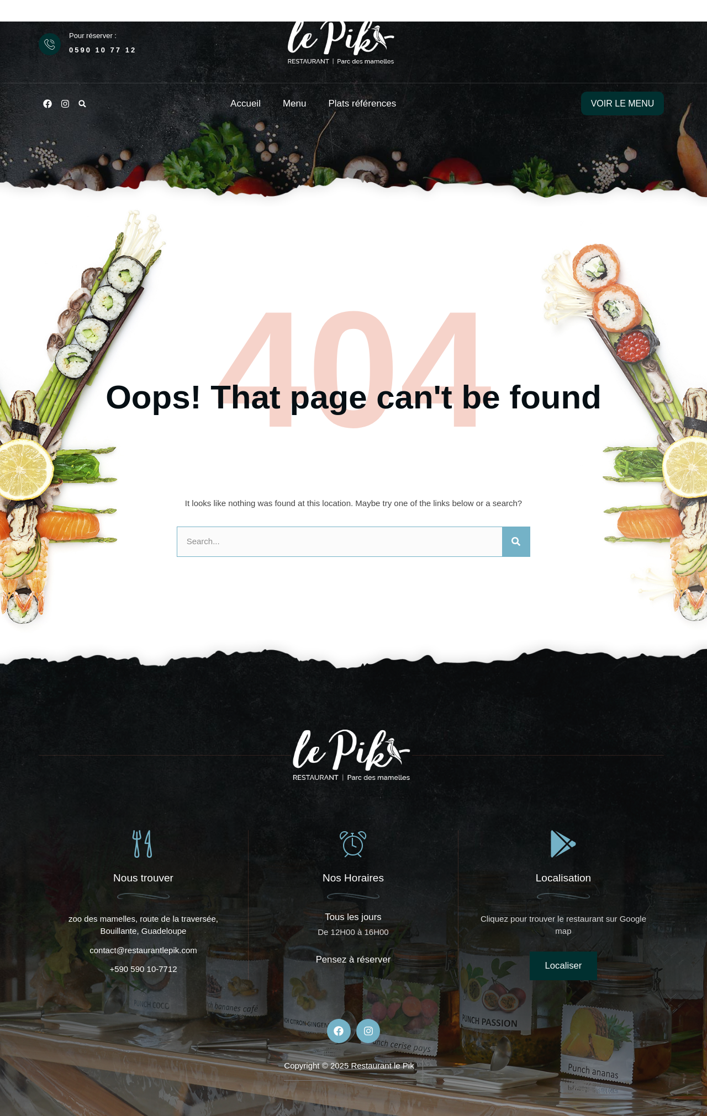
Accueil (245, 103)
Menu (295, 103)
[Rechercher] (516, 541)
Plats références (362, 103)
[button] (82, 103)
